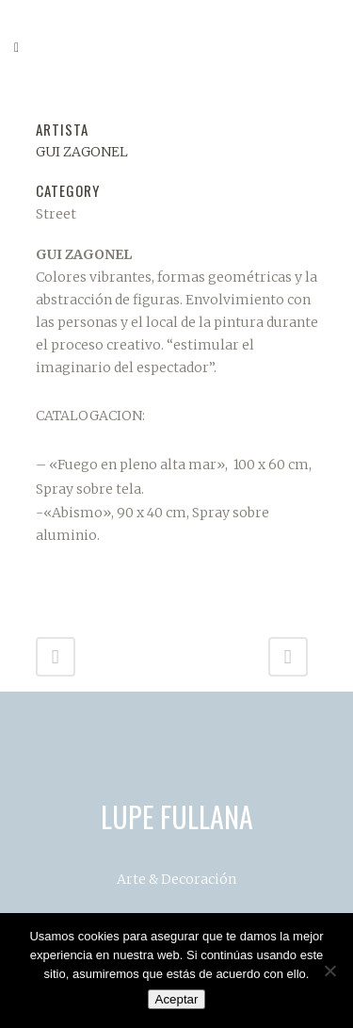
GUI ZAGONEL (82, 151)
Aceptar (177, 999)
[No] (329, 970)
